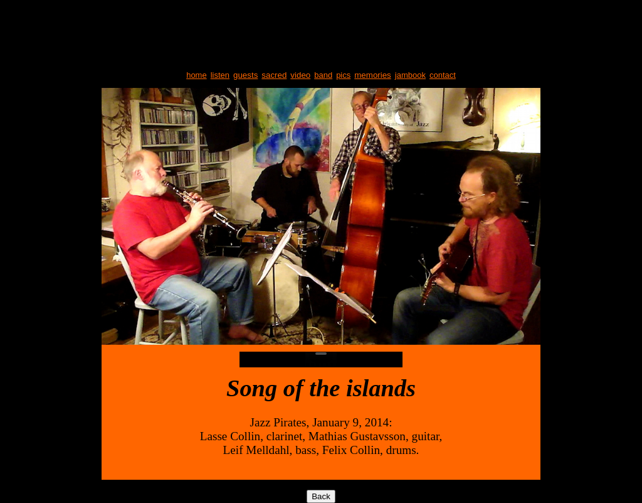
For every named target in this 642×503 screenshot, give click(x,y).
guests (245, 75)
